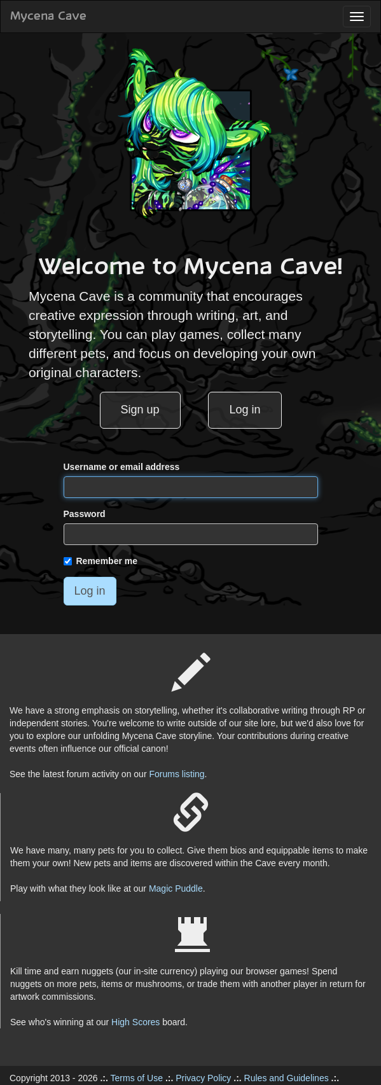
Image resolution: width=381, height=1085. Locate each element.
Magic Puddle (176, 888)
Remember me (101, 561)
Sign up (140, 409)
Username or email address (122, 467)
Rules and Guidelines (286, 1078)
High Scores (135, 1022)
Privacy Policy (203, 1078)
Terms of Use (137, 1078)
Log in (244, 409)
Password (85, 514)
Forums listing (176, 774)
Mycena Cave (48, 16)
